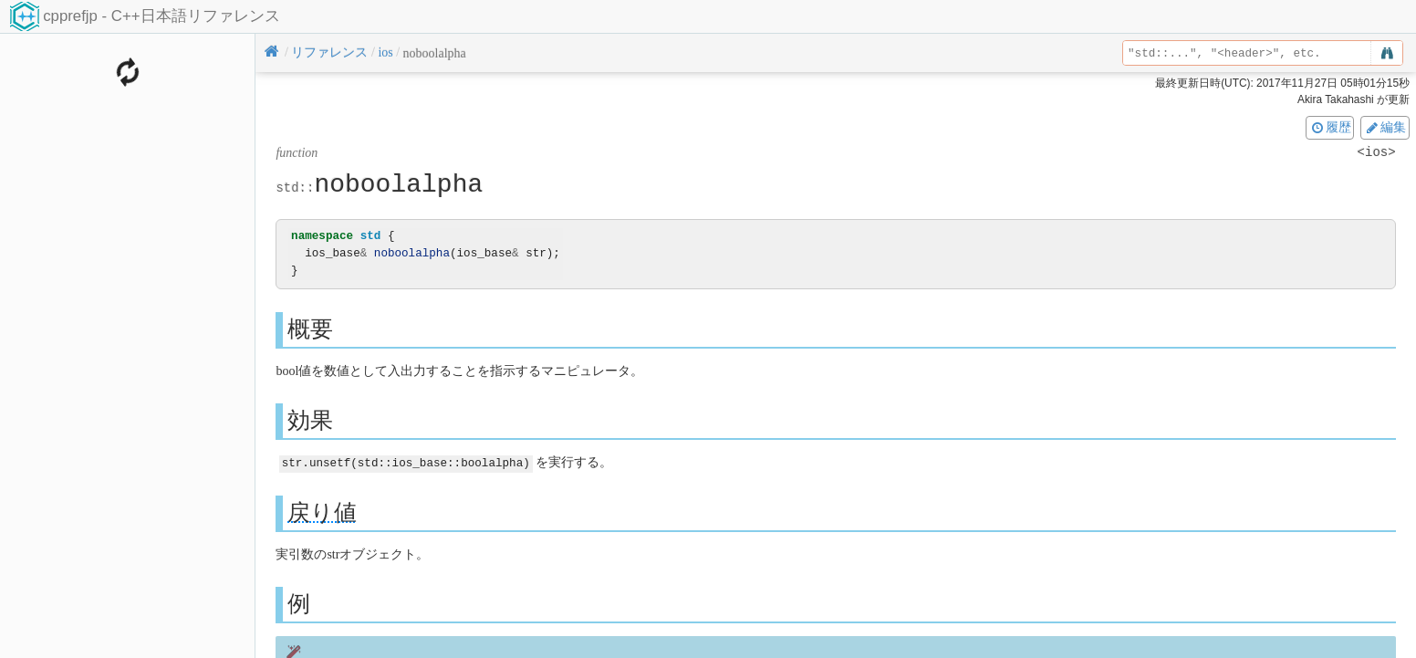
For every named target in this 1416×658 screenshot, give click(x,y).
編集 (1385, 127)
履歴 (1330, 127)
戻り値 (322, 511)
